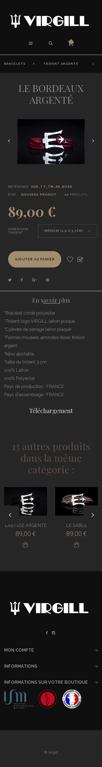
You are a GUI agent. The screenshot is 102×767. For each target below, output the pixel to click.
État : (13, 194)
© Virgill (51, 752)
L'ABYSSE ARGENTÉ (26, 525)
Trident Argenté (60, 64)
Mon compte (19, 650)
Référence (18, 187)
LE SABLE (76, 525)
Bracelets (15, 64)
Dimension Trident (18, 231)
